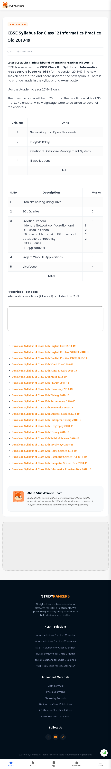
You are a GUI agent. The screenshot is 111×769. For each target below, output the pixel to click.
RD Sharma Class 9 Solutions (55, 708)
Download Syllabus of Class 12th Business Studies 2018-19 (46, 412)
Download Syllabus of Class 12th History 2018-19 (41, 430)
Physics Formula (55, 690)
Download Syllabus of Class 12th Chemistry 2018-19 (43, 388)
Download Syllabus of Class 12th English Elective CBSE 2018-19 (50, 358)
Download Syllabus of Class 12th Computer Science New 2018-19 (50, 461)
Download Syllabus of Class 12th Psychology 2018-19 (43, 443)
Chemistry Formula (55, 696)
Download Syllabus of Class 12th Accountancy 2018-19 (44, 400)
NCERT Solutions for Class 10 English (55, 645)
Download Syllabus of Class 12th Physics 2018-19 (41, 382)
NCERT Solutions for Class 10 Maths (55, 633)
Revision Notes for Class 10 (55, 714)
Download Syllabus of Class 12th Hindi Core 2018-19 (43, 364)
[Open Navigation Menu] (107, 5)
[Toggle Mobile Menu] (100, 764)
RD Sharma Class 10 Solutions (55, 702)
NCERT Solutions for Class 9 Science (55, 658)
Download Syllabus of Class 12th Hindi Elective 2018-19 (45, 370)
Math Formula (56, 684)
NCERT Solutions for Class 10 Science (55, 639)
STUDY (55, 594)
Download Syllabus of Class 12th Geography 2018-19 (43, 424)
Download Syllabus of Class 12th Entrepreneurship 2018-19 (47, 418)
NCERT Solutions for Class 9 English (55, 664)
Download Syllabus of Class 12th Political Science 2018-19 (46, 436)
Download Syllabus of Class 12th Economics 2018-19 (43, 406)
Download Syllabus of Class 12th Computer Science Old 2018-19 (50, 455)
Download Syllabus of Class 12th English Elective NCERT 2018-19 (51, 352)
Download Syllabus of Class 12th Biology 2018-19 (41, 394)
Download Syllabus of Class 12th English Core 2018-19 (44, 346)
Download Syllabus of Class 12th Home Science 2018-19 (45, 449)
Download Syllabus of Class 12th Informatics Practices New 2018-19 (52, 467)
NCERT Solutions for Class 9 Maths (55, 651)
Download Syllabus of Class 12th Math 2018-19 (40, 376)
